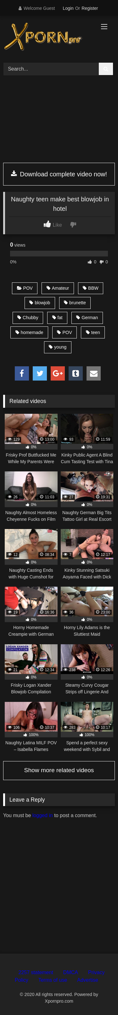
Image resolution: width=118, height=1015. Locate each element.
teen (93, 332)
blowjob (39, 302)
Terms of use (52, 980)
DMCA (70, 972)
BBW (90, 288)
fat (57, 317)
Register (89, 8)
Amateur (58, 288)
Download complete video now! (59, 174)
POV (25, 288)
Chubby (27, 317)
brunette (75, 302)
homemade (29, 332)
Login (68, 8)
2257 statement (36, 972)
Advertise (87, 980)
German (87, 317)
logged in (42, 815)
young (57, 347)
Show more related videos (59, 770)
